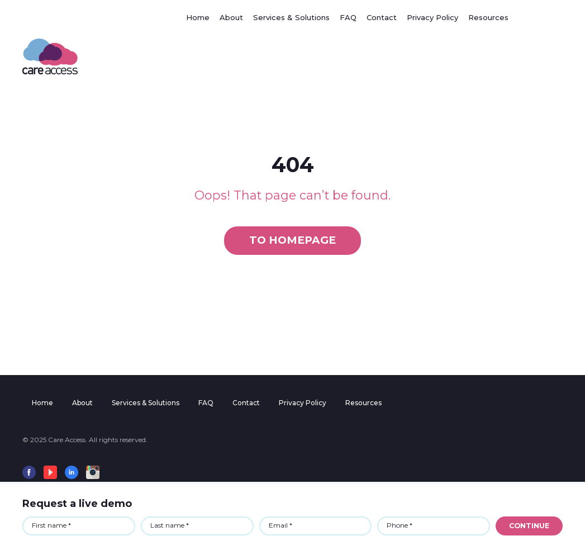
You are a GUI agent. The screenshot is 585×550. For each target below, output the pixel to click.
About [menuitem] (82, 403)
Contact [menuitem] (246, 403)
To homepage (292, 240)
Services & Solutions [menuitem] (145, 403)
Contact (382, 17)
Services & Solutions (291, 17)
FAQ (348, 17)
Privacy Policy (432, 17)
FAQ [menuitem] (205, 403)
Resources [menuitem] (363, 403)
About (231, 17)
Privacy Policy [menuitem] (302, 403)
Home (198, 17)
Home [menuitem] (42, 403)
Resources (488, 17)
